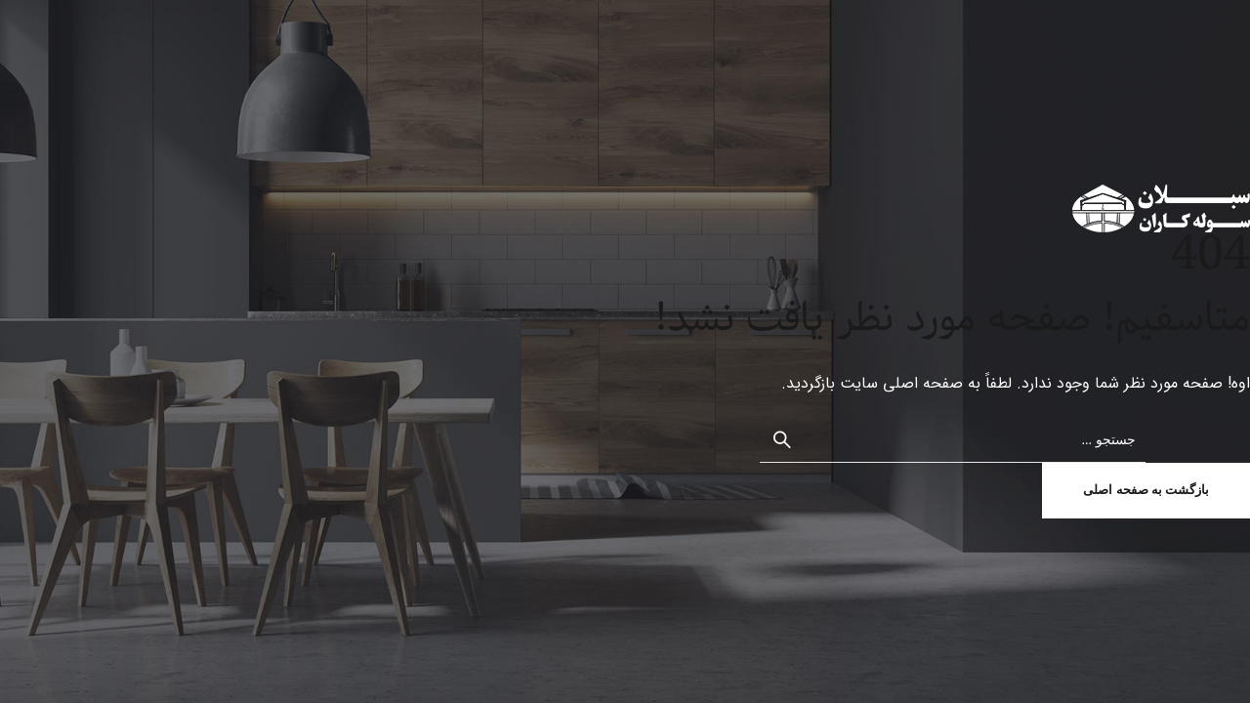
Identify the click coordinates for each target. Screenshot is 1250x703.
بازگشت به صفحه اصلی (1146, 489)
